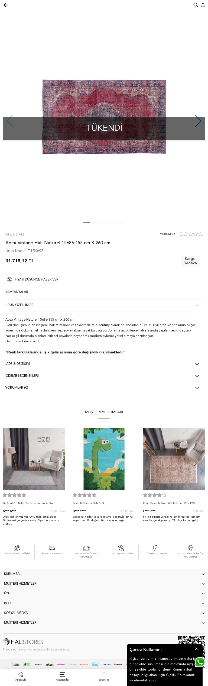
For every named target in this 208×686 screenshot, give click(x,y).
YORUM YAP (168, 234)
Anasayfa (20, 679)
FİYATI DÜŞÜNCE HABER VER (36, 279)
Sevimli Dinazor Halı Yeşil (88, 503)
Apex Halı (14, 234)
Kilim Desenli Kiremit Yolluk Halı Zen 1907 (169, 503)
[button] (201, 471)
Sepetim (104, 679)
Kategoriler (62, 679)
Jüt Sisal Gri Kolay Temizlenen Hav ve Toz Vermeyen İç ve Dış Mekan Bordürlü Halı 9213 (31, 504)
